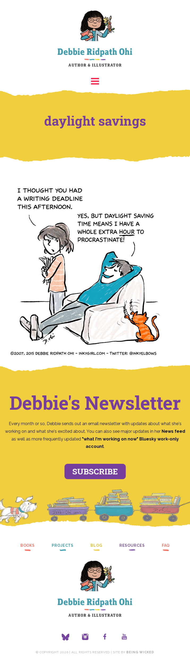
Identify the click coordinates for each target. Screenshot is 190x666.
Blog (96, 545)
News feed (173, 431)
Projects (63, 545)
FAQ (166, 545)
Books (27, 545)
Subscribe (95, 471)
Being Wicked (140, 652)
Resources (132, 545)
